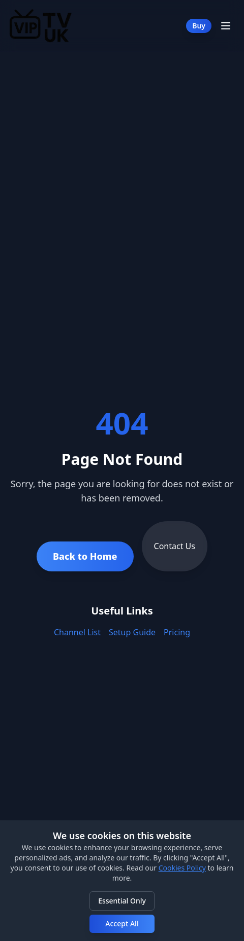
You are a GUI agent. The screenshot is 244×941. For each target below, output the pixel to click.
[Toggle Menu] (226, 26)
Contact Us (174, 546)
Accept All (121, 923)
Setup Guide (132, 632)
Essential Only (122, 901)
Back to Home (85, 556)
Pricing (177, 632)
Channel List (77, 632)
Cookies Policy (182, 868)
